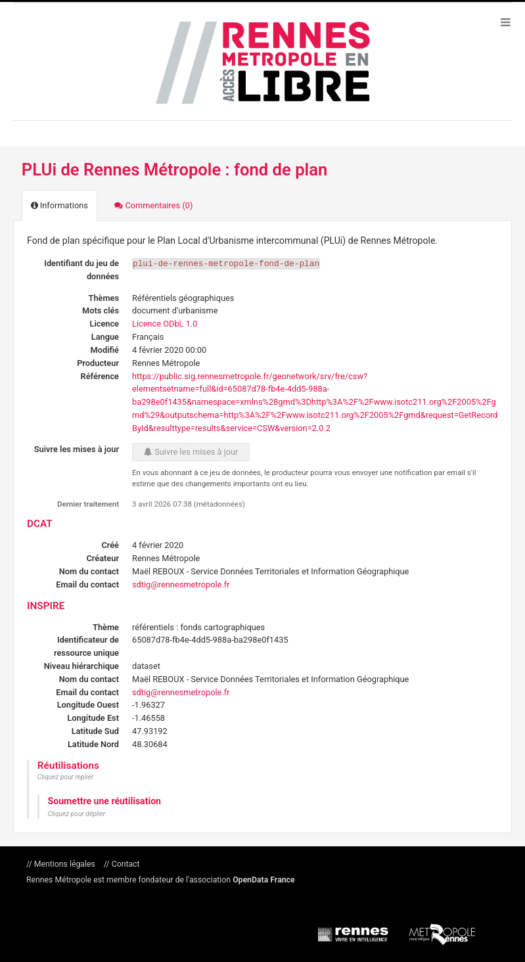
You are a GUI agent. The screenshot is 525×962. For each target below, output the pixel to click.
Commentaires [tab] (153, 205)
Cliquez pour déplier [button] (77, 814)
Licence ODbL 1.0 (164, 324)
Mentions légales (64, 864)
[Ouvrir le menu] (505, 21)
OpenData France (263, 879)
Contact (125, 864)
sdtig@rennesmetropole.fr (181, 584)
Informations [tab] (59, 205)
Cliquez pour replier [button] (65, 777)
